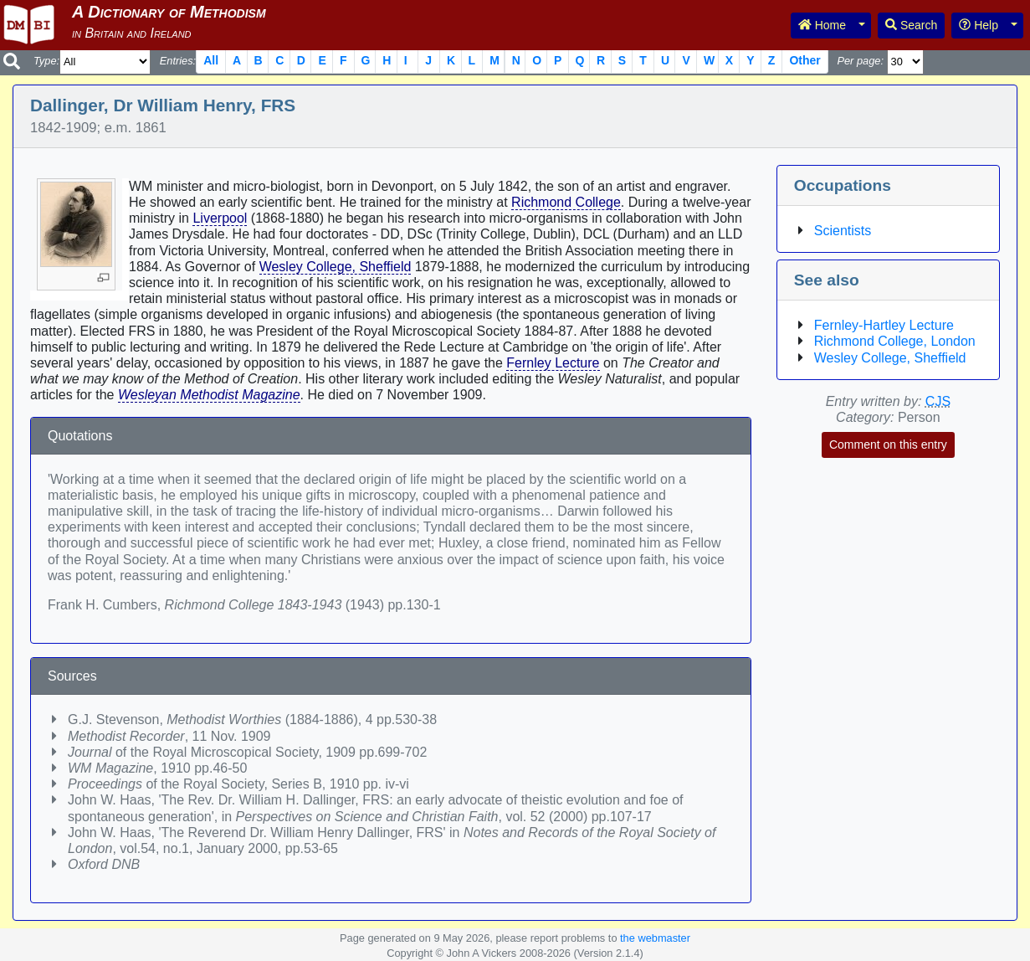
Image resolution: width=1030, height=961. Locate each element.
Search (911, 25)
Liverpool (219, 218)
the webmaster (655, 938)
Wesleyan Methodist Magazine (209, 395)
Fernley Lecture (552, 363)
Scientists (842, 231)
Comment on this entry (888, 444)
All (210, 60)
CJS (938, 401)
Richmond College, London (895, 341)
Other (804, 60)
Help (978, 25)
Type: (46, 60)
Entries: (178, 60)
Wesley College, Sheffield (335, 267)
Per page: (860, 60)
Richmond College (566, 202)
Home (822, 25)
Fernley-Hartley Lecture (884, 325)
